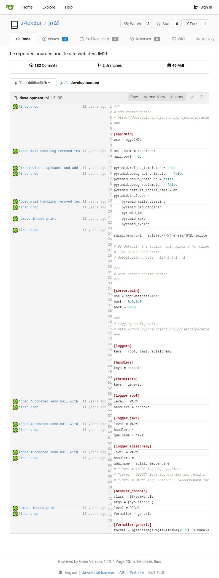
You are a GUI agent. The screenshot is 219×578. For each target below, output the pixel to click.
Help (69, 7)
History (177, 97)
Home (27, 7)
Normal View (154, 97)
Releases (145, 39)
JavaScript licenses (98, 572)
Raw (134, 97)
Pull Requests (99, 39)
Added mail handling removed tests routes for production (73, 151)
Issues (55, 39)
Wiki (178, 39)
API (122, 572)
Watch (132, 24)
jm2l (54, 23)
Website (137, 572)
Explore (48, 7)
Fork (192, 23)
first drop (28, 107)
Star (163, 24)
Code (23, 39)
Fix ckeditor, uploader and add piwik (54, 168)
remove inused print (37, 219)
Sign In (202, 7)
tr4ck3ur (31, 23)
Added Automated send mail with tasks (54, 402)
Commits (43, 65)
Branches (109, 65)
